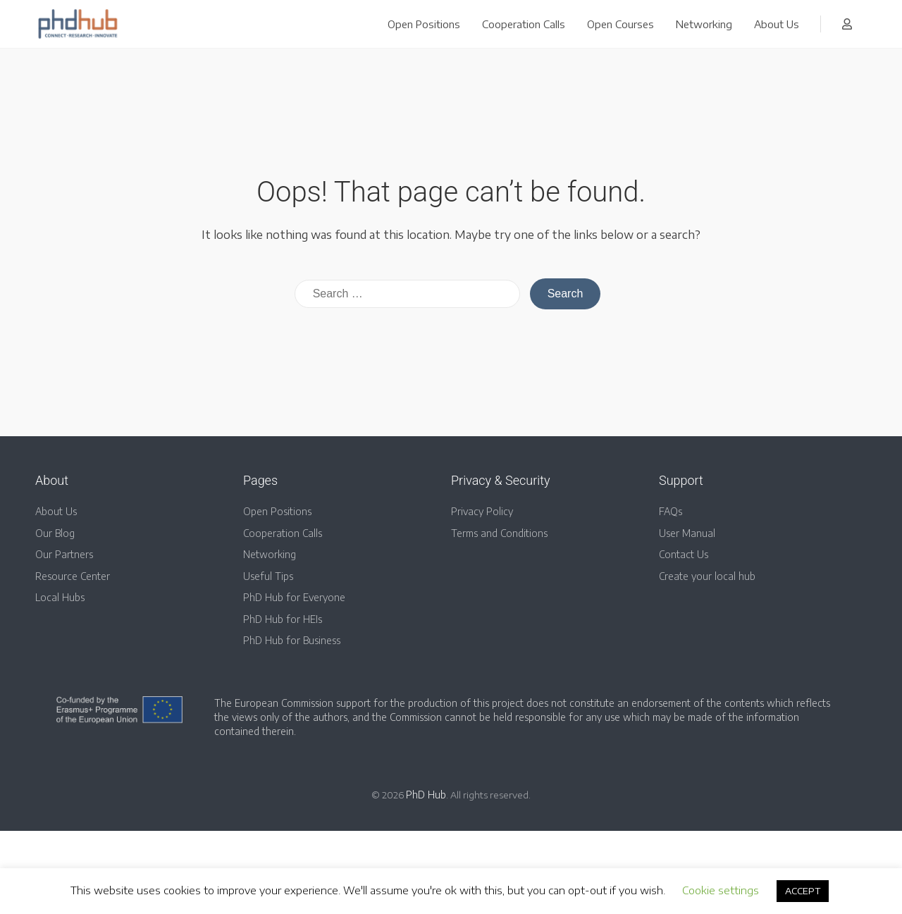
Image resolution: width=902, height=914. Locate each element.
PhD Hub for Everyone (294, 597)
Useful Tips (268, 576)
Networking (704, 24)
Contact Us (683, 554)
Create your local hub (707, 576)
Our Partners (64, 554)
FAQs (670, 511)
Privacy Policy (482, 511)
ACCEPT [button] (802, 890)
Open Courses (620, 24)
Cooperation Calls (523, 24)
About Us (776, 24)
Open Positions (424, 24)
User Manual (687, 533)
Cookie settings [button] (720, 890)
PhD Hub (426, 795)
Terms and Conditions (499, 533)
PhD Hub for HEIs (282, 619)
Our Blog (55, 533)
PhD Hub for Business (291, 640)
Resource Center (72, 576)
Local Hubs (60, 597)
